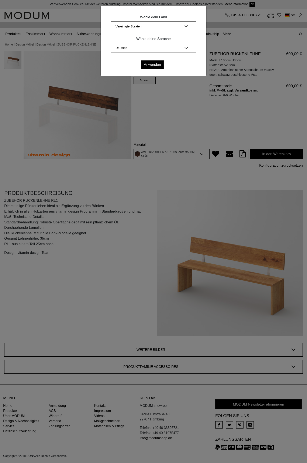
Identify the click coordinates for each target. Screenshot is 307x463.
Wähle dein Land (153, 17)
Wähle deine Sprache (153, 39)
